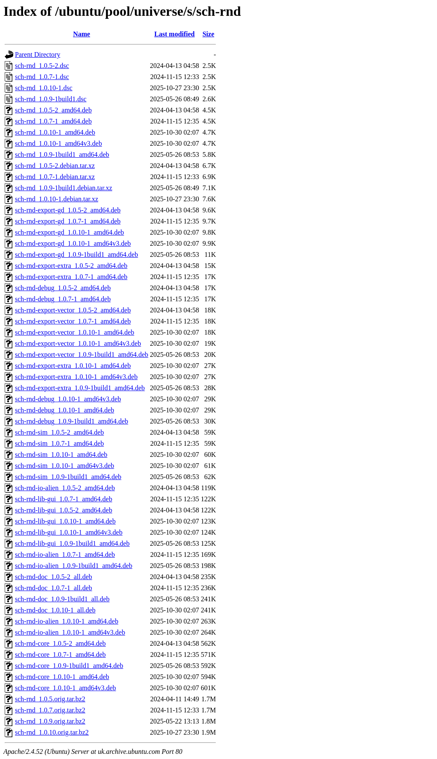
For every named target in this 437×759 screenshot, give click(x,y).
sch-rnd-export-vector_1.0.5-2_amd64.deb (73, 310)
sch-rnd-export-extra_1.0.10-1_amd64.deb (73, 365)
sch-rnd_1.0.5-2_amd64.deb (53, 110)
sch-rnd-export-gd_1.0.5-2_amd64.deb (68, 210)
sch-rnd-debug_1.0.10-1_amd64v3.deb (68, 399)
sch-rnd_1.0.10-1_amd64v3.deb (58, 143)
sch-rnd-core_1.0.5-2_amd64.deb (60, 643)
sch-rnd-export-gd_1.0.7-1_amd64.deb (68, 221)
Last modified (174, 34)
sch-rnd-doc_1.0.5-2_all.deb (53, 576)
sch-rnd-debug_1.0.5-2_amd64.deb (63, 287)
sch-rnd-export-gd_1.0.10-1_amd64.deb (69, 232)
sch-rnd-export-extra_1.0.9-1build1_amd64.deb (80, 387)
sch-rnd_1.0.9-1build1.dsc (51, 99)
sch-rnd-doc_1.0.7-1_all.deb (53, 587)
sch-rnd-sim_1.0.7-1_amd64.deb (59, 443)
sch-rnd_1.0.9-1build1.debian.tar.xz (63, 187)
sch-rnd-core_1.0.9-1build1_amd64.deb (69, 665)
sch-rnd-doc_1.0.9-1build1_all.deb (62, 599)
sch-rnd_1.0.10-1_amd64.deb (55, 132)
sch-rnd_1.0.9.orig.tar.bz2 (50, 721)
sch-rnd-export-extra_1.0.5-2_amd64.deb (71, 265)
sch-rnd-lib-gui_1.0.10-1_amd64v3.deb (68, 532)
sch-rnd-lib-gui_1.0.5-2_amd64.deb (63, 510)
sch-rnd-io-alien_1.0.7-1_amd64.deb (65, 554)
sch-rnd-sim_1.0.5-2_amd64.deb (59, 432)
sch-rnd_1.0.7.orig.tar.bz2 (50, 710)
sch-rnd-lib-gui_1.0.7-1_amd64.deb (63, 499)
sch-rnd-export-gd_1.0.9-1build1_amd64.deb (76, 254)
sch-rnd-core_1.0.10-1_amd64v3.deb (65, 687)
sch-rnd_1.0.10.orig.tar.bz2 (52, 732)
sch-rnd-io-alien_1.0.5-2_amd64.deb (65, 487)
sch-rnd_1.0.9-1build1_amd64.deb (62, 154)
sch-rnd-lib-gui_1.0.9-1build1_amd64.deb (72, 543)
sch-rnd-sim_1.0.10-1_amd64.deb (61, 454)
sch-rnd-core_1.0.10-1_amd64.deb (62, 676)
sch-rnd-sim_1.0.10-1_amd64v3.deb (64, 465)
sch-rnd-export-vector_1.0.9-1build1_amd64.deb (81, 354)
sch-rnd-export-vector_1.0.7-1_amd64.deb (73, 321)
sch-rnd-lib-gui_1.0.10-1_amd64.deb (65, 521)
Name (81, 34)
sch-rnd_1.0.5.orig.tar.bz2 (50, 699)
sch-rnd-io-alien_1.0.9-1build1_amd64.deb (73, 565)
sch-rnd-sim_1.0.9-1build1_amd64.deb (68, 476)
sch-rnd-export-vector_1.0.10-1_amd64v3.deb (78, 343)
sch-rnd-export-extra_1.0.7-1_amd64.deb (71, 276)
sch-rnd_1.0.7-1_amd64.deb (53, 121)
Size (208, 34)
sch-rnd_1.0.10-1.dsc (44, 87)
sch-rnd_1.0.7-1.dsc (42, 76)
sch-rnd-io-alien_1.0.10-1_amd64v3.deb (70, 632)
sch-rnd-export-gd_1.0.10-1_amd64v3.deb (73, 243)
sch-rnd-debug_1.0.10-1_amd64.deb (64, 410)
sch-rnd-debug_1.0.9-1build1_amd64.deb (71, 421)
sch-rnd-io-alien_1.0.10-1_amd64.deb (66, 621)
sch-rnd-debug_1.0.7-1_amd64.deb (63, 299)
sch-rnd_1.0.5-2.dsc (42, 65)
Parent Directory (37, 54)
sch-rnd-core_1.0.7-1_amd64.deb (60, 654)
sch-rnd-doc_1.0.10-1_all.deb (55, 610)
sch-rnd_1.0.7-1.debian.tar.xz (55, 176)
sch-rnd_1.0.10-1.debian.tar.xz (56, 199)
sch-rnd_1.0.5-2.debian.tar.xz (55, 165)
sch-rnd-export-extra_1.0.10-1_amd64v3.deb (76, 376)
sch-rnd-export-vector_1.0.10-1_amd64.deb (74, 332)
